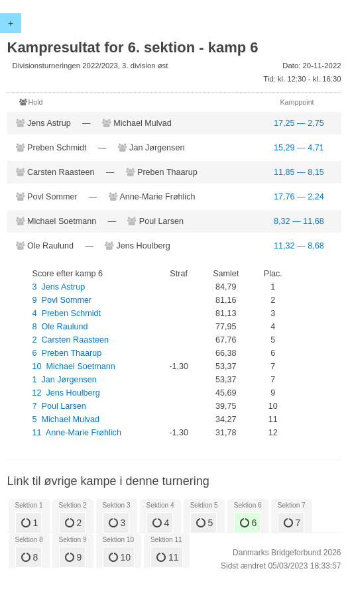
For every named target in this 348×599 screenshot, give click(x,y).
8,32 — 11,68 (299, 221)
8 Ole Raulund (60, 326)
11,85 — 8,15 (299, 172)
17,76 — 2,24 (299, 196)
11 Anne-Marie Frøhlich (76, 432)
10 (120, 557)
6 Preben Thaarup (67, 353)
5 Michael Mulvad (66, 419)
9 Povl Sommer (62, 300)
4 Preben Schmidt (66, 313)
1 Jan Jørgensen (64, 379)
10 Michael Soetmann (73, 366)
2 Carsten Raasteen (70, 340)
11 (167, 557)
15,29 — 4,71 (299, 147)
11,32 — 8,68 (299, 245)
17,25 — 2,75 (299, 123)
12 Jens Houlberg (66, 393)
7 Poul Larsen (59, 406)
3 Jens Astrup (59, 287)
